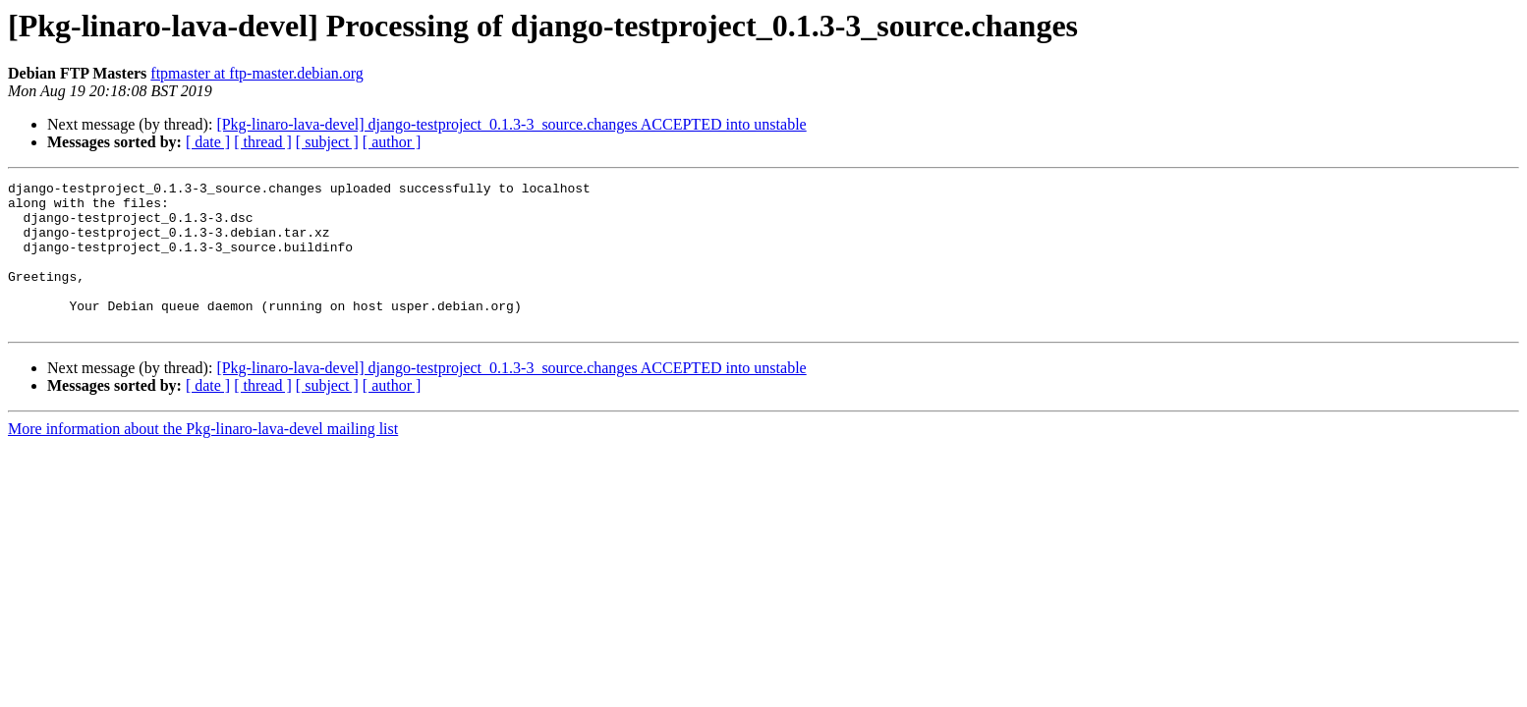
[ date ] (208, 142)
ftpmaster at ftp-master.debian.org (257, 73)
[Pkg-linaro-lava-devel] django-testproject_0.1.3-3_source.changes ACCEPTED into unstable (511, 124)
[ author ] (392, 142)
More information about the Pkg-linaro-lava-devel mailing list (203, 458)
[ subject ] (327, 142)
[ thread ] (263, 142)
